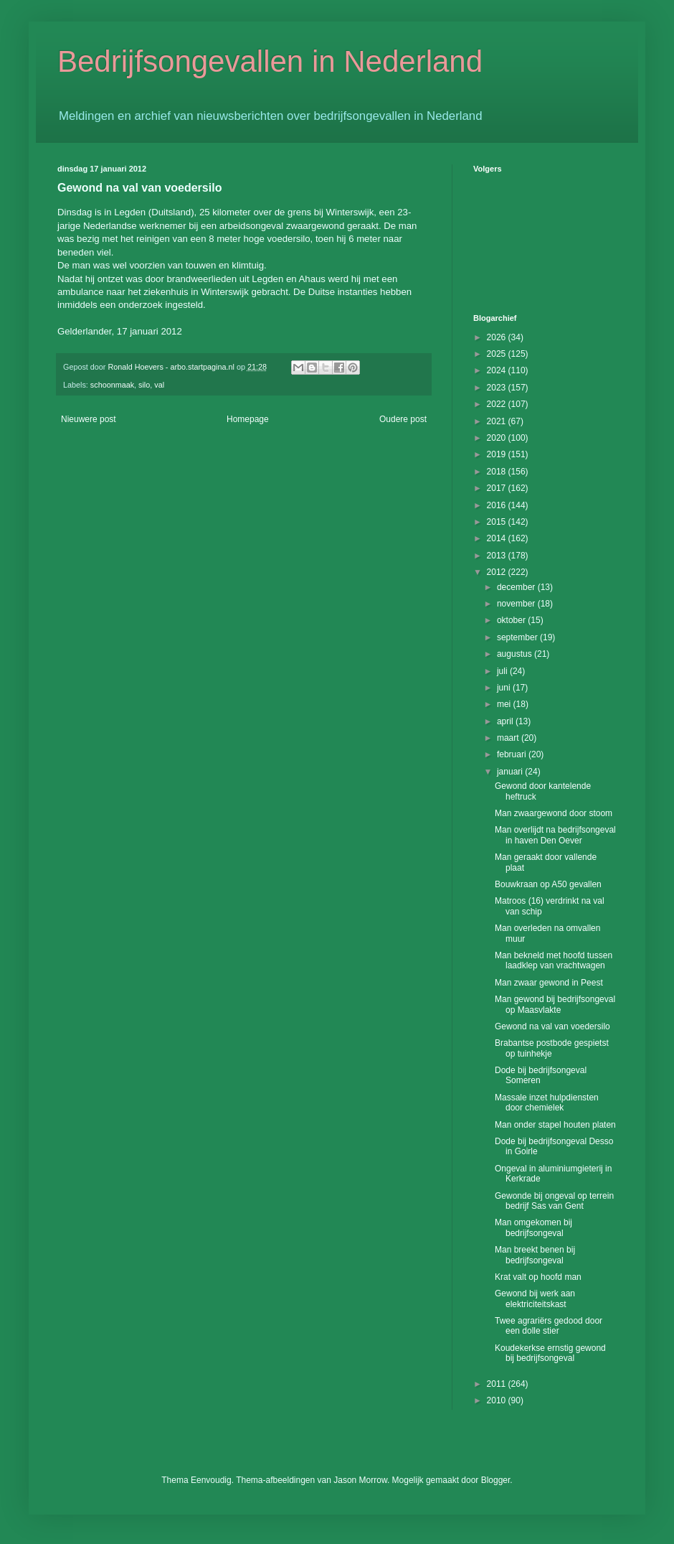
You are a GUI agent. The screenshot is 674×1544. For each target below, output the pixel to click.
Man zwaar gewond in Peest (549, 983)
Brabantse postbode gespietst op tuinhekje (552, 1048)
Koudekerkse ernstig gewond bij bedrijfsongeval (550, 1353)
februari (512, 754)
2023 (497, 388)
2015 (497, 522)
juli (503, 671)
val (159, 384)
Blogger (496, 1480)
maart (509, 738)
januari (511, 772)
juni (505, 688)
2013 (497, 556)
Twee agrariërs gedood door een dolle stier (548, 1326)
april (506, 721)
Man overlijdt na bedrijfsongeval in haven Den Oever (555, 835)
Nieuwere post (88, 419)
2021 (497, 421)
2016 (497, 505)
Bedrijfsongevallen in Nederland (270, 61)
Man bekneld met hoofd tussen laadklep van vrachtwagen (553, 960)
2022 (497, 404)
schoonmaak (112, 384)
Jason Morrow (360, 1480)
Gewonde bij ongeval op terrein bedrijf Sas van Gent (554, 1201)
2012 (497, 572)
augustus (515, 654)
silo (144, 384)
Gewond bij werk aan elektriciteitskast (535, 1298)
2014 (497, 538)
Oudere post (403, 419)
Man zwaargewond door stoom (553, 813)
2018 (497, 472)
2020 (497, 438)
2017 (497, 488)
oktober (512, 620)
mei (505, 704)
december (517, 587)
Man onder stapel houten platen (555, 1125)
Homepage (248, 419)
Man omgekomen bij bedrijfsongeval (533, 1227)
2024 (497, 370)
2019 (497, 454)
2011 (497, 1384)
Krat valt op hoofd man (538, 1277)
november (517, 604)
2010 (497, 1400)
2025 (497, 354)
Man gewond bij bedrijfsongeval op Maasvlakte (555, 1004)
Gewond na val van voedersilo (552, 1026)
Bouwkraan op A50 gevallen (548, 884)
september (518, 637)
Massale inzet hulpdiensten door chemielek (547, 1103)
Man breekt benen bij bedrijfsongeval (535, 1255)
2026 (497, 337)
